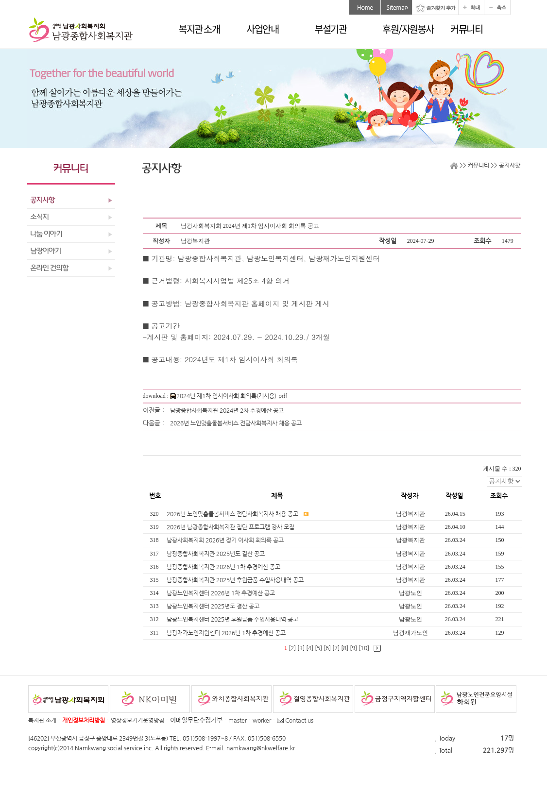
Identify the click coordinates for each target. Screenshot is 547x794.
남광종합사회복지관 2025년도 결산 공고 (216, 553)
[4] (309, 647)
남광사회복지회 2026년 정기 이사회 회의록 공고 (226, 540)
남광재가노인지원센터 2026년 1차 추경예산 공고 (227, 632)
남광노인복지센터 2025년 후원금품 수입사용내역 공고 (233, 619)
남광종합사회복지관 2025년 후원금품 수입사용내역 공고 (236, 579)
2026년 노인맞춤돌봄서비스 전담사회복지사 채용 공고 (236, 423)
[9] (353, 647)
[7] (336, 647)
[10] (364, 647)
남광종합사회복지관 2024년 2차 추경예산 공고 (227, 410)
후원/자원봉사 (408, 29)
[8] (344, 647)
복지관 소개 (199, 29)
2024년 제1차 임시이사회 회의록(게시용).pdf (228, 395)
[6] (327, 647)
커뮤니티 (466, 29)
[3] (301, 647)
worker (262, 720)
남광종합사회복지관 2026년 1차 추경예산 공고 (224, 566)
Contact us (295, 720)
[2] (292, 647)
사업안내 (262, 29)
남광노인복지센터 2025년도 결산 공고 (214, 606)
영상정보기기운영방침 (137, 720)
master (237, 720)
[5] (318, 647)
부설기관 (330, 29)
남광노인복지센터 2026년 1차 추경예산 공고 (221, 593)
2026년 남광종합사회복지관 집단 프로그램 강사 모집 (231, 527)
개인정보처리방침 (83, 720)
